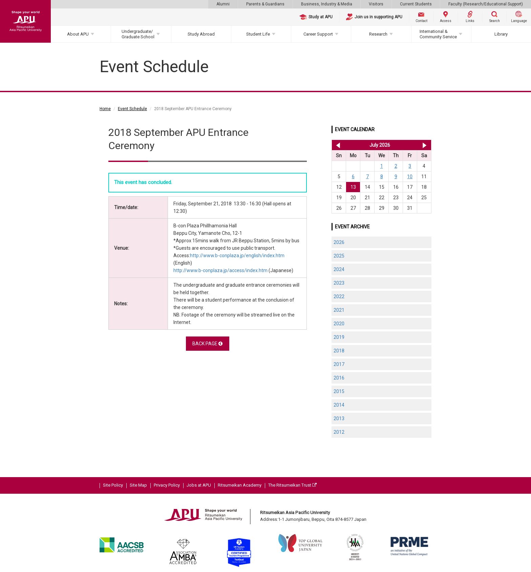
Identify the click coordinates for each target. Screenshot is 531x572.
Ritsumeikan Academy (239, 485)
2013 (339, 418)
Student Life (258, 34)
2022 (339, 296)
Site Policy (113, 485)
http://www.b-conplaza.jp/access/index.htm (220, 270)
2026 (339, 242)
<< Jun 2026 (337, 145)
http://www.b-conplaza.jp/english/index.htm (237, 255)
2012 (339, 432)
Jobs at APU (199, 485)
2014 (339, 405)
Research (378, 34)
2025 (339, 256)
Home (105, 108)
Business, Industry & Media (326, 4)
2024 (339, 269)
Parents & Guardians (265, 4)
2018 (339, 350)
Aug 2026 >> (424, 145)
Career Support (318, 34)
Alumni (223, 4)
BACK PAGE (207, 343)
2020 (339, 323)
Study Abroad (201, 34)
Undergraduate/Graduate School (138, 34)
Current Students (416, 4)
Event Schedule (132, 108)
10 (409, 176)
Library (501, 34)
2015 (339, 391)
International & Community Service (438, 34)
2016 (339, 378)
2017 (339, 364)
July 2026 (379, 145)
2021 (339, 310)
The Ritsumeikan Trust (292, 485)
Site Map (138, 485)
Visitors (376, 4)
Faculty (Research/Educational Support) (485, 4)
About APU (78, 34)
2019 (339, 337)
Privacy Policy (167, 485)
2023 (339, 283)
